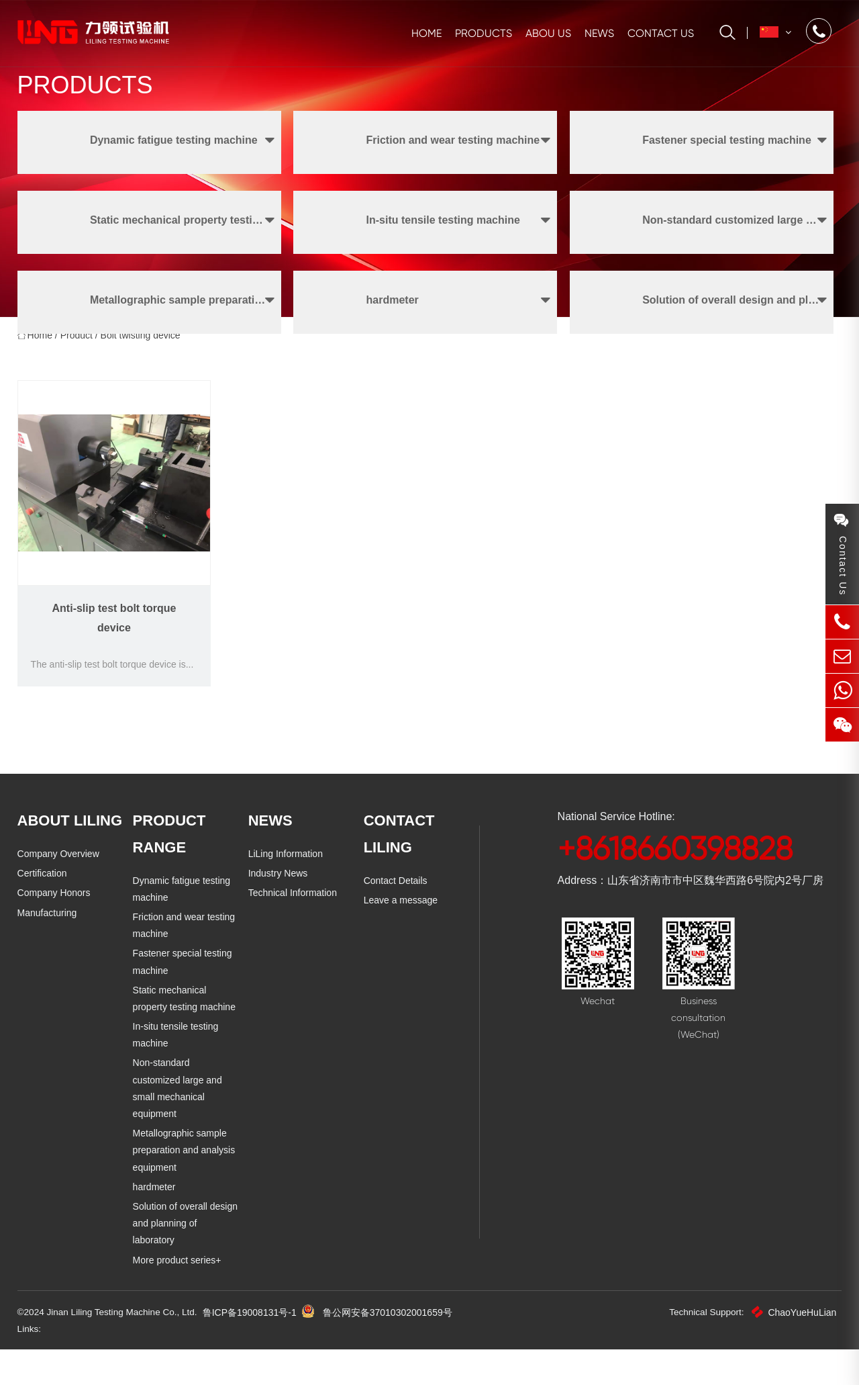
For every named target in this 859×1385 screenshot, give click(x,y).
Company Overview (58, 905)
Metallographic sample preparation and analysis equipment (184, 1185)
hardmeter (154, 1221)
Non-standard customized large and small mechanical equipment (186, 1132)
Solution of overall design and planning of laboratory (185, 1258)
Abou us (548, 33)
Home (426, 33)
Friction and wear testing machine (184, 977)
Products (483, 33)
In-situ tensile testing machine (176, 1086)
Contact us (660, 33)
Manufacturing (47, 964)
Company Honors (54, 944)
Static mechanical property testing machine (184, 1050)
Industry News (278, 925)
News (599, 33)
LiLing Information (285, 905)
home (40, 387)
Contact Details (395, 932)
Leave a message (401, 951)
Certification (42, 925)
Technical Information (292, 944)
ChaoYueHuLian (794, 1347)
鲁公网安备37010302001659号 (393, 1347)
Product (76, 387)
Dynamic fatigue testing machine (182, 940)
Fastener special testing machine (182, 1013)
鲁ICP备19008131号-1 (256, 1347)
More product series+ (177, 1294)
